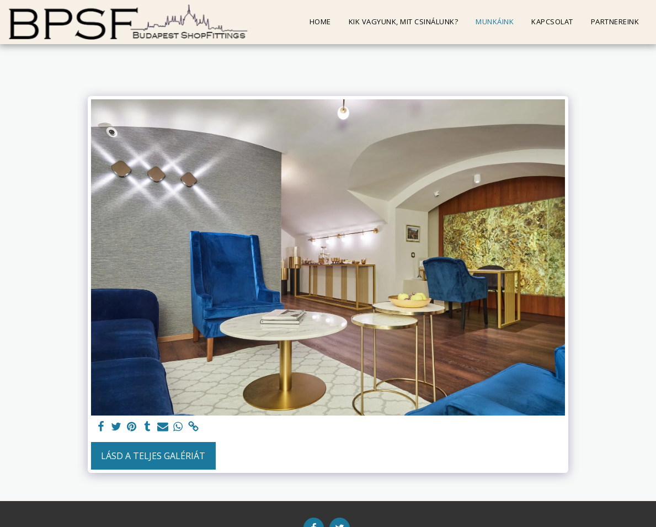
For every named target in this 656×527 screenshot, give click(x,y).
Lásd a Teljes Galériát (153, 456)
